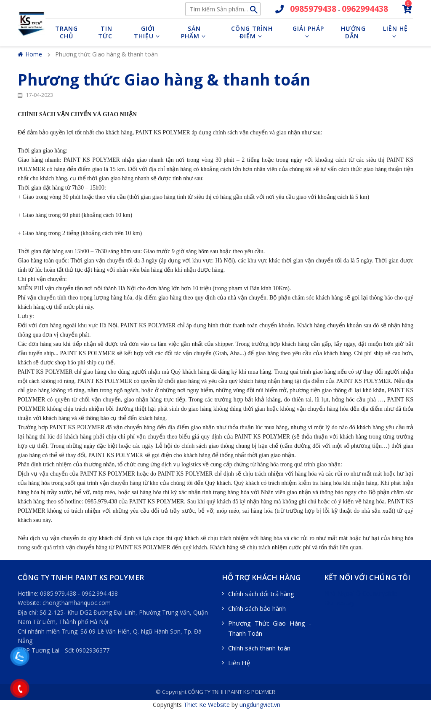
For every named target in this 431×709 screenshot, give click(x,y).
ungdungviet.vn (259, 705)
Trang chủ (66, 32)
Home (30, 54)
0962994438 (365, 8)
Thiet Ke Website (207, 705)
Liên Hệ (239, 662)
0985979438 (313, 8)
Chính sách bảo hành (257, 608)
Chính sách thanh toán (259, 648)
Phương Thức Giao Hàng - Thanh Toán (269, 628)
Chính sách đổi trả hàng (261, 593)
